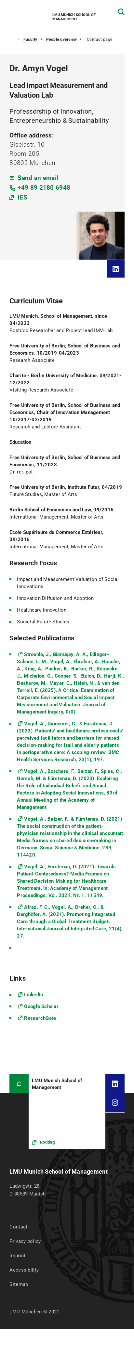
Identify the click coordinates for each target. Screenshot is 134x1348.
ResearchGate (40, 1018)
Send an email (38, 178)
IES (22, 197)
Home (9, 39)
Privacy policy (25, 1241)
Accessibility (24, 1270)
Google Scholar (41, 1006)
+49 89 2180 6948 (44, 187)
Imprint (17, 1256)
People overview (61, 39)
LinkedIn (33, 995)
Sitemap (18, 1284)
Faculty (30, 39)
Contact (18, 1227)
